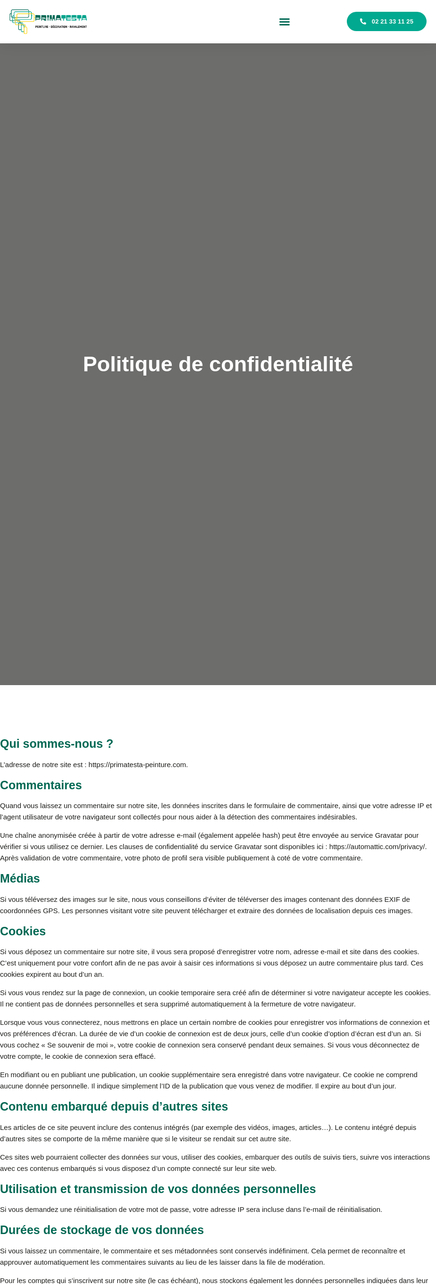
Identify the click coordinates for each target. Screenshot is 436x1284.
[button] (284, 21)
